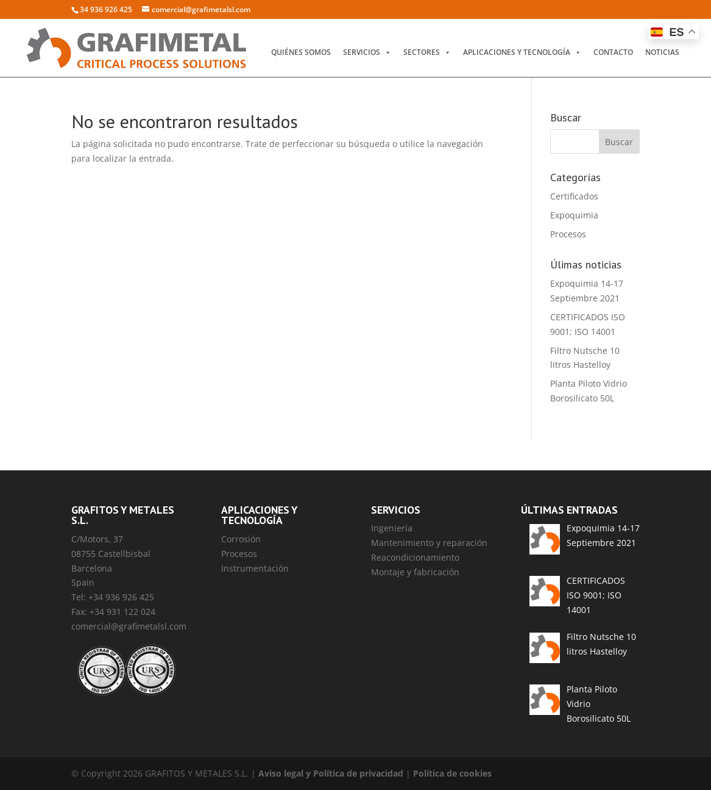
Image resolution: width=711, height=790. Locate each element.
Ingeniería (391, 528)
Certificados (574, 196)
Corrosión (241, 539)
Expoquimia (574, 215)
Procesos (568, 234)
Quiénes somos (301, 52)
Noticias (662, 52)
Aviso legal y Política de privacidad (330, 773)
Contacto (613, 52)
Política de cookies (452, 773)
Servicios (367, 52)
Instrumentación (255, 568)
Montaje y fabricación (415, 572)
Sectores (427, 52)
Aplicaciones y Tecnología (522, 52)
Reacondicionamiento (415, 557)
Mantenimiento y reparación (429, 542)
